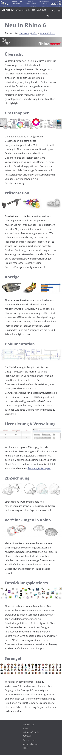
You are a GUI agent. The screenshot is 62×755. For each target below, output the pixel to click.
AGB (25, 728)
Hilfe (25, 748)
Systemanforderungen (39, 468)
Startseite (24, 33)
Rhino (34, 33)
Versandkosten (31, 744)
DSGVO (27, 736)
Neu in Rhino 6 (47, 33)
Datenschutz (29, 740)
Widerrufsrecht (31, 732)
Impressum (29, 724)
